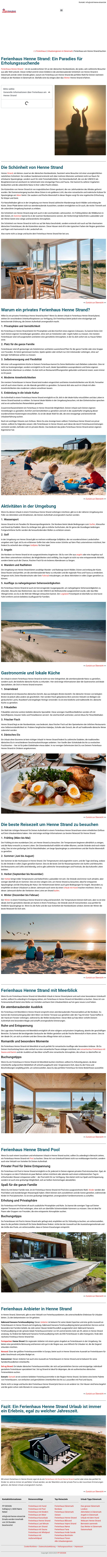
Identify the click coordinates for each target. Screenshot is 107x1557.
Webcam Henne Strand (91, 1521)
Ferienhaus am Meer (37, 1515)
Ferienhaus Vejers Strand (65, 1523)
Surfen (92, 524)
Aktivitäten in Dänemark (91, 1512)
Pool (31, 1158)
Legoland (64, 594)
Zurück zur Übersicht (95, 302)
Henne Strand (90, 72)
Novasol (4, 1351)
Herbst (7, 879)
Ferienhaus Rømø (62, 1526)
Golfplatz (34, 545)
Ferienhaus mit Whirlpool (39, 1532)
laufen (56, 890)
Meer (19, 195)
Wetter (67, 78)
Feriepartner (6, 1341)
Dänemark (5, 75)
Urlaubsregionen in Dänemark (60, 51)
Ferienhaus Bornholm (64, 1535)
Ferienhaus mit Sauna (37, 1529)
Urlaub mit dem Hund (90, 1518)
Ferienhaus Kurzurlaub (38, 1518)
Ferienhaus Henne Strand (12, 69)
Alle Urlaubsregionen (63, 1541)
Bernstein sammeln (89, 1523)
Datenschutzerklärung (47, 1547)
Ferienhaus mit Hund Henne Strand (59, 1479)
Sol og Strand (7, 1366)
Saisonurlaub (86, 1529)
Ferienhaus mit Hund (37, 1506)
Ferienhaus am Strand (37, 1526)
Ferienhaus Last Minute (38, 1523)
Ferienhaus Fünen (62, 1538)
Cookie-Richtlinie (30, 1547)
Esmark (12, 1377)
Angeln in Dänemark (89, 1515)
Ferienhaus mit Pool (36, 1509)
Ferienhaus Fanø (62, 1529)
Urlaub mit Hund (71, 888)
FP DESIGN (61, 1553)
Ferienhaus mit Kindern (38, 1512)
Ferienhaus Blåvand (63, 1521)
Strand (10, 173)
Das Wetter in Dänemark (91, 1526)
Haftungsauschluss (65, 1547)
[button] (61, 10)
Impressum (79, 1547)
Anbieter (44, 1322)
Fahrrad (45, 575)
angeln (79, 554)
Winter (7, 900)
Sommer (17, 216)
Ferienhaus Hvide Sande (65, 1532)
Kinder (91, 1190)
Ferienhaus (41, 51)
